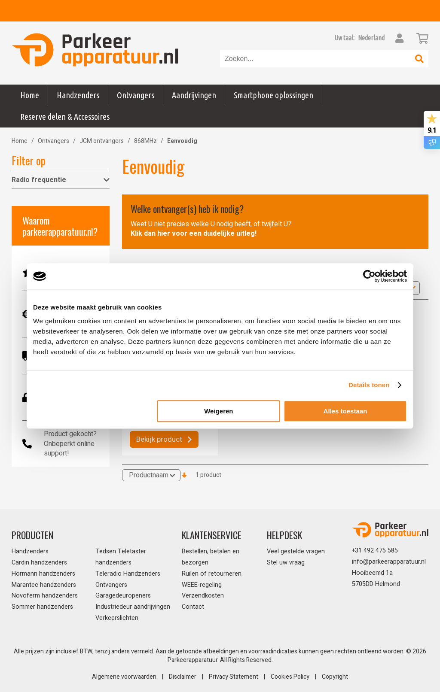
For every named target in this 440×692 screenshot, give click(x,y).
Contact (193, 606)
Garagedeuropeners (123, 595)
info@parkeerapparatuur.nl (389, 561)
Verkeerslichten (116, 617)
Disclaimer (182, 676)
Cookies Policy (290, 676)
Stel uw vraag (286, 562)
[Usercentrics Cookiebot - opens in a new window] (369, 276)
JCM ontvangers (101, 141)
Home (29, 95)
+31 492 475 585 (375, 550)
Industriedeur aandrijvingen (132, 606)
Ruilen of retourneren (211, 573)
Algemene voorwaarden (124, 676)
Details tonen (368, 384)
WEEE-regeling (202, 584)
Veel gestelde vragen (296, 551)
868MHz (145, 141)
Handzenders (30, 551)
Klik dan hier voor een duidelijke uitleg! (194, 233)
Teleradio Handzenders (127, 573)
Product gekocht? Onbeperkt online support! (70, 443)
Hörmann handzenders (43, 573)
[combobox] (315, 58)
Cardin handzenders (39, 562)
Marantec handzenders (44, 584)
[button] (371, 37)
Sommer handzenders (42, 606)
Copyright (335, 676)
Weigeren (218, 411)
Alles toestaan (345, 411)
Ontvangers (53, 141)
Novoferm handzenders (45, 595)
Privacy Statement (233, 676)
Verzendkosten (203, 595)
